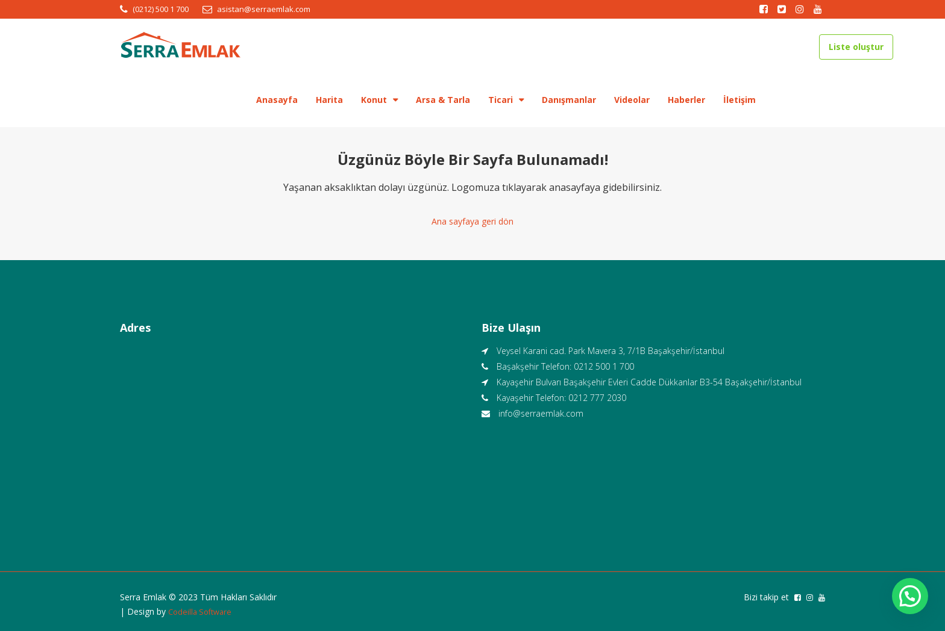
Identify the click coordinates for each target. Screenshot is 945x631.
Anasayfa (277, 99)
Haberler (686, 99)
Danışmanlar (569, 99)
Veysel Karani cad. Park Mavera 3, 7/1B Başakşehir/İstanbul (610, 347)
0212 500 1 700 (604, 363)
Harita (329, 99)
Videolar (632, 99)
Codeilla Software (202, 608)
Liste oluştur (856, 46)
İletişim (739, 99)
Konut (374, 99)
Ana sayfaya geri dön (472, 219)
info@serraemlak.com (540, 410)
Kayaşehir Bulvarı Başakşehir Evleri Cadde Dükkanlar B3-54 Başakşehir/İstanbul (649, 379)
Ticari (500, 99)
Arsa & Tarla (443, 99)
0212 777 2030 (597, 394)
